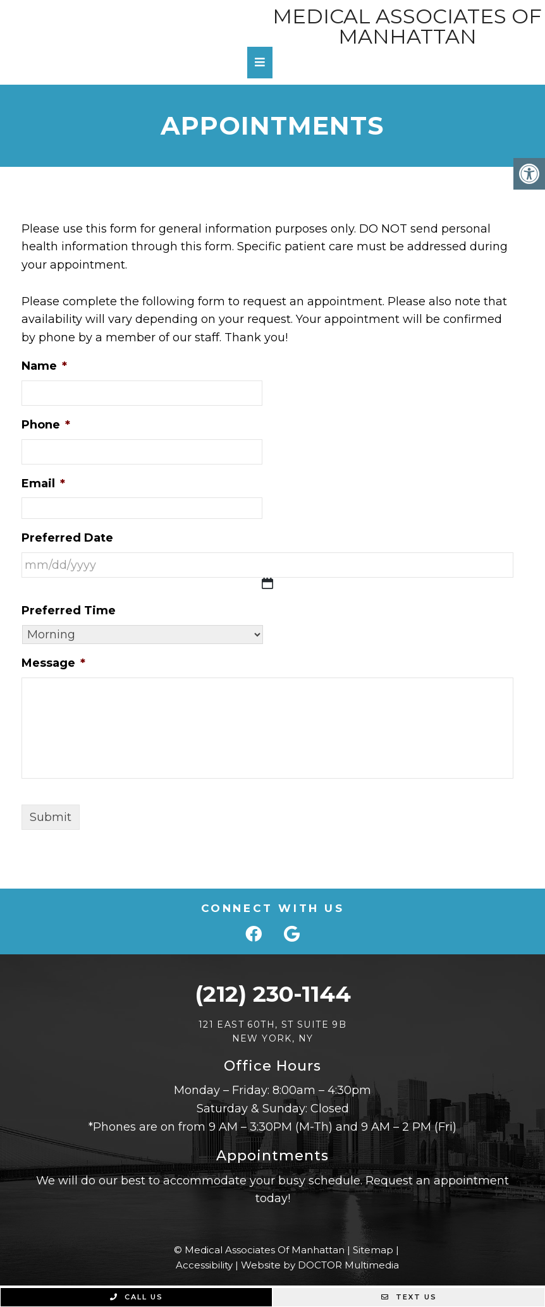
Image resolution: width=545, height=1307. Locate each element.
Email (43, 483)
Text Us (409, 1296)
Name (44, 366)
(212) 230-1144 (273, 993)
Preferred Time (68, 610)
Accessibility (204, 1265)
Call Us (136, 1296)
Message (53, 663)
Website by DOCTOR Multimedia (320, 1265)
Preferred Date (67, 538)
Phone (45, 425)
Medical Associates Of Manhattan (407, 26)
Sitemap (373, 1250)
